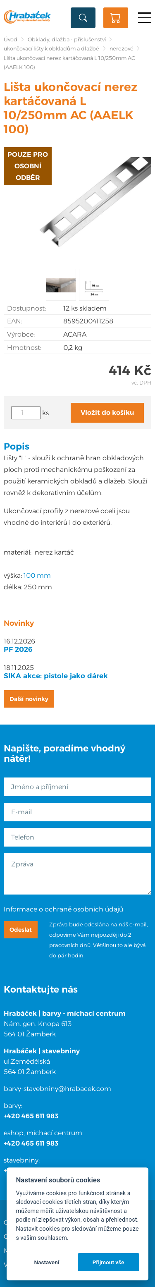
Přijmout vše (108, 1262)
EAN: (14, 321)
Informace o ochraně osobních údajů (63, 909)
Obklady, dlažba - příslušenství (67, 39)
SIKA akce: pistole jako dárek (56, 676)
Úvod (10, 39)
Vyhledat (83, 18)
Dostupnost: (26, 308)
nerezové (122, 48)
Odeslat (21, 929)
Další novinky (29, 699)
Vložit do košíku (107, 412)
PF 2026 (18, 649)
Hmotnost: (24, 348)
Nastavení (46, 1262)
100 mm (37, 575)
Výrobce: (21, 334)
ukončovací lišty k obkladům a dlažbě (51, 48)
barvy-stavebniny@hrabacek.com (57, 1089)
